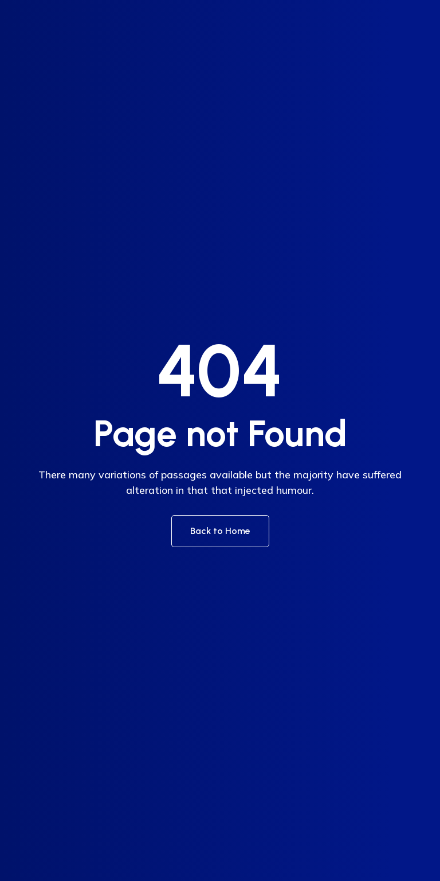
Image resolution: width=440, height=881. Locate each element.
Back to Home (220, 530)
